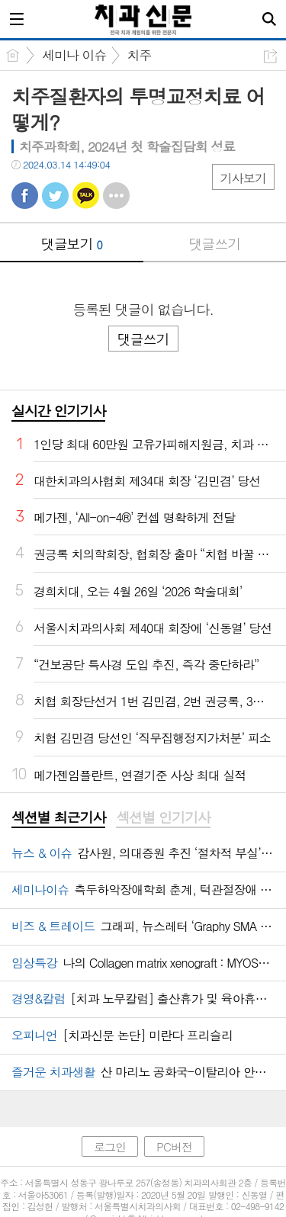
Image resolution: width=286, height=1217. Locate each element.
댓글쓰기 (214, 243)
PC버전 (174, 1146)
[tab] (58, 818)
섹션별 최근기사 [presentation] (58, 817)
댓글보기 (71, 243)
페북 (24, 195)
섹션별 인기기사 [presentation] (163, 817)
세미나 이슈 (74, 55)
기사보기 (243, 178)
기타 (116, 195)
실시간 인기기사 (58, 410)
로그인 (110, 1146)
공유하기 (270, 56)
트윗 (55, 195)
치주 (139, 55)
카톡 (85, 195)
